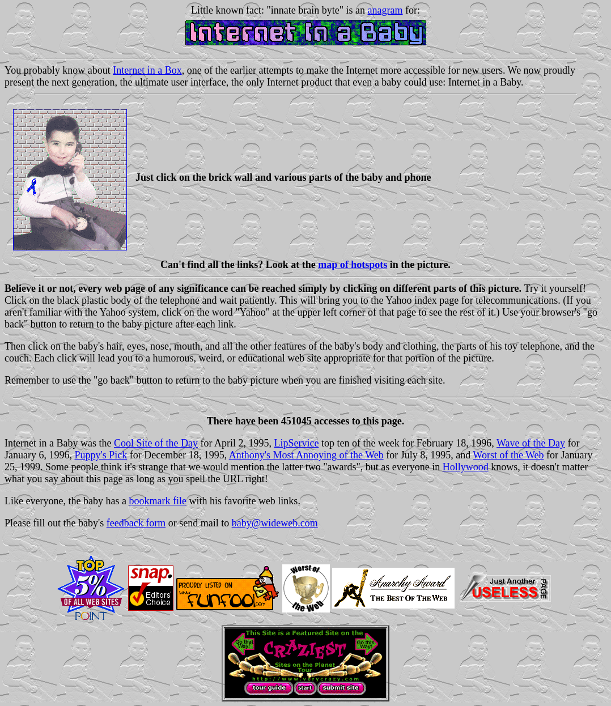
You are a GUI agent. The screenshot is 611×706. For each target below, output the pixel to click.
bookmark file (157, 501)
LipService (296, 443)
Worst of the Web (508, 455)
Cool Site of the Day (156, 443)
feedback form (136, 523)
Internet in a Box (147, 70)
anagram (385, 10)
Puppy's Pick (100, 455)
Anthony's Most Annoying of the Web (306, 455)
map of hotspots (352, 264)
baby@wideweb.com (275, 523)
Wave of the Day (531, 443)
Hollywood (466, 467)
